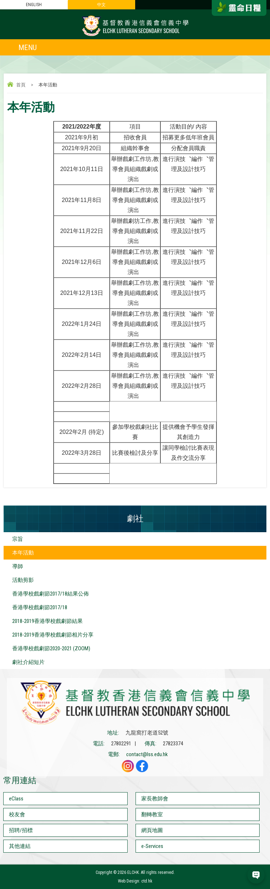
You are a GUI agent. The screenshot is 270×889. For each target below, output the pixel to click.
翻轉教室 (152, 814)
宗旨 (17, 539)
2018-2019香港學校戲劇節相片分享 (52, 635)
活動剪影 (23, 580)
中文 (101, 4)
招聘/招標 (21, 830)
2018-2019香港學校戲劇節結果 (47, 621)
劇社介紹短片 (28, 662)
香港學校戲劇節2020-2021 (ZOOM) (51, 648)
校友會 (17, 814)
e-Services (152, 846)
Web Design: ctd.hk (135, 881)
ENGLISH (34, 4)
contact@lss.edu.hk (147, 754)
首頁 (21, 84)
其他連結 (20, 846)
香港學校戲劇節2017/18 (39, 607)
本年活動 (23, 552)
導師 (17, 566)
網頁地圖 (152, 830)
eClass (16, 798)
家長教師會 (154, 798)
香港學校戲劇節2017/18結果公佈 (50, 594)
